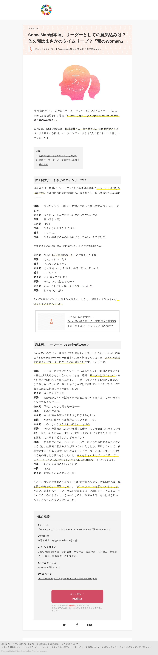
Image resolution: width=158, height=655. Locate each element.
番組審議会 (42, 644)
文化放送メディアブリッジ (136, 647)
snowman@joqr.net (49, 567)
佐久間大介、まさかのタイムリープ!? (58, 156)
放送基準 (54, 644)
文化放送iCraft (90, 647)
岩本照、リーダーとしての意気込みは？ (59, 160)
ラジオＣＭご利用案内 (23, 644)
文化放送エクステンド (110, 647)
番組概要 (43, 164)
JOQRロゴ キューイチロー (19, 9)
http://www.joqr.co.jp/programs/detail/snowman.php (67, 578)
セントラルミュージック (36, 647)
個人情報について (69, 644)
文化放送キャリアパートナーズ (66, 647)
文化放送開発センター (11, 647)
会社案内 (5, 644)
